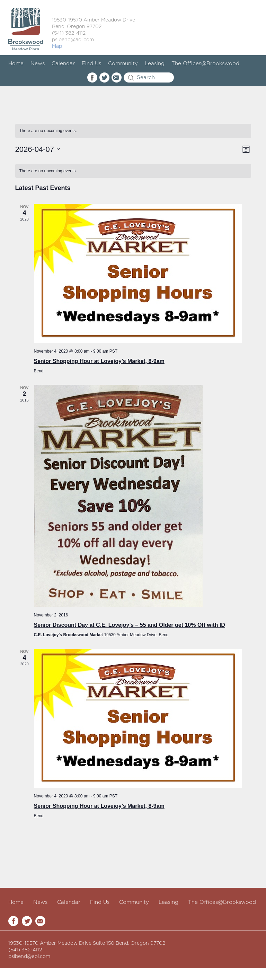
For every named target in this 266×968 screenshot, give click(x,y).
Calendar (63, 63)
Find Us (91, 63)
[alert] (133, 131)
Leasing (155, 63)
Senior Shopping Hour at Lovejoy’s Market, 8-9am (99, 361)
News (37, 63)
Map (57, 46)
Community (123, 63)
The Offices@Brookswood (205, 63)
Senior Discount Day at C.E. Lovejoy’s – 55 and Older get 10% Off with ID (129, 625)
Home (16, 63)
